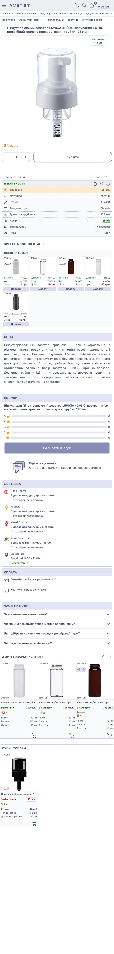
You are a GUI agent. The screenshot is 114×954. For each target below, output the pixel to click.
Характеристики (30, 19)
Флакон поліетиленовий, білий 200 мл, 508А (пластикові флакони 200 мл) (19, 702)
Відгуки (73, 19)
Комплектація (55, 19)
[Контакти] (77, 5)
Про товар (8, 19)
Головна (6, 13)
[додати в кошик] (34, 735)
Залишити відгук (15, 177)
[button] (103, 657)
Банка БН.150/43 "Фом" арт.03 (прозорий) (57, 702)
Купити (72, 157)
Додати (16, 289)
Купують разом (92, 19)
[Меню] (4, 5)
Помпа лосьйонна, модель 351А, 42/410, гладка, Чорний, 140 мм (19, 794)
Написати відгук (57, 448)
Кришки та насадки (25, 13)
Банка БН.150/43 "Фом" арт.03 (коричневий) (95, 702)
